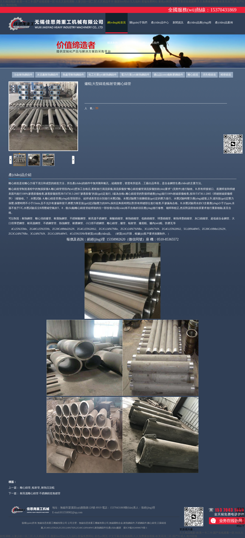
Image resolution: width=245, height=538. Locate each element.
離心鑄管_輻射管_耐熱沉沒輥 (37, 487)
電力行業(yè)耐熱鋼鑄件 (135, 74)
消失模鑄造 (209, 74)
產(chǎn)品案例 (224, 22)
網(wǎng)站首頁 (116, 22)
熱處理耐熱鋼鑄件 (73, 74)
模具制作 (112, 42)
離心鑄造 (193, 74)
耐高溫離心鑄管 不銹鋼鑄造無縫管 (40, 493)
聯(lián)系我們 (150, 42)
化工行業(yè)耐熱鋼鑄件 (103, 74)
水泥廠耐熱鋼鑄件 (47, 74)
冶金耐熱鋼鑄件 (23, 74)
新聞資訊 (178, 22)
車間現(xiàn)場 (130, 42)
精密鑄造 (225, 74)
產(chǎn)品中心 (160, 22)
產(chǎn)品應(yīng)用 (199, 22)
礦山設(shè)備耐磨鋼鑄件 (168, 74)
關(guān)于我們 (138, 22)
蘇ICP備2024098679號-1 (135, 527)
